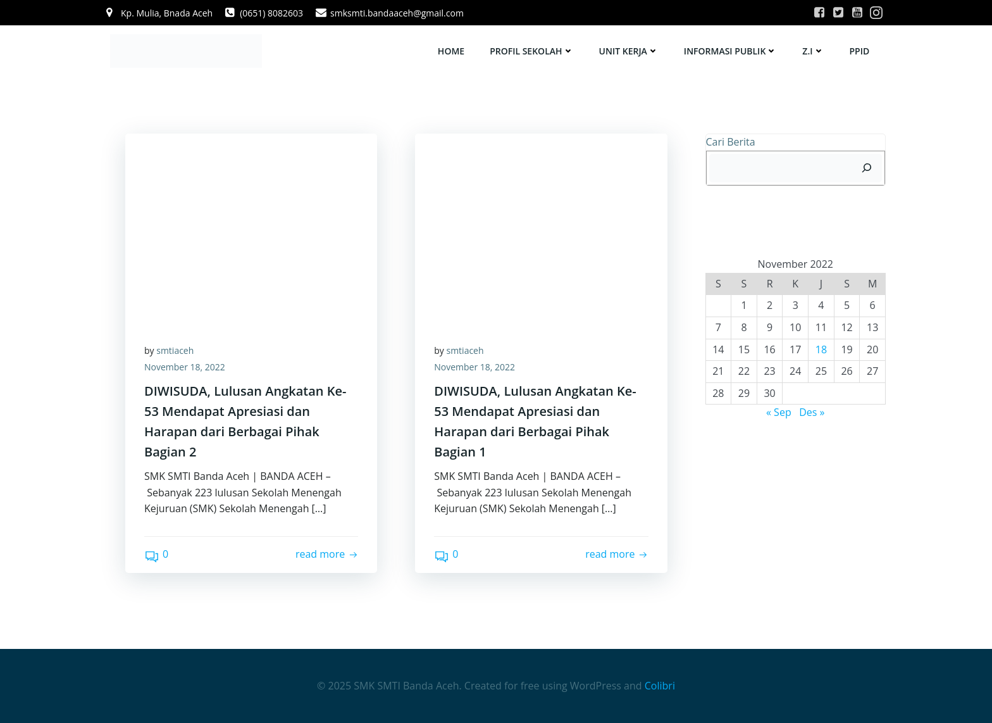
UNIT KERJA (629, 51)
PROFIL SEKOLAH (531, 51)
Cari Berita (730, 142)
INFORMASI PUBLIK (730, 51)
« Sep (778, 412)
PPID (860, 51)
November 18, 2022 (184, 367)
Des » (811, 412)
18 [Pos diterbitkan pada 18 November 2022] (821, 349)
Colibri (660, 686)
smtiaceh (175, 350)
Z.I (813, 51)
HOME (451, 51)
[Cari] (867, 168)
